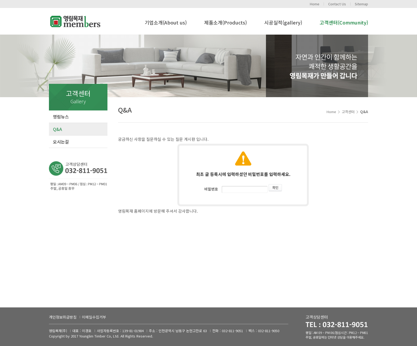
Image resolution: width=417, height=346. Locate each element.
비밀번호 (211, 189)
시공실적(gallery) (283, 22)
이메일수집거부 (94, 317)
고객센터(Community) (344, 22)
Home (314, 3)
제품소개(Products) (225, 22)
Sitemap (361, 3)
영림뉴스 (61, 116)
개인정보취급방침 (63, 317)
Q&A (57, 129)
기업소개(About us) (166, 22)
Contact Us (337, 3)
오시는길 (61, 141)
